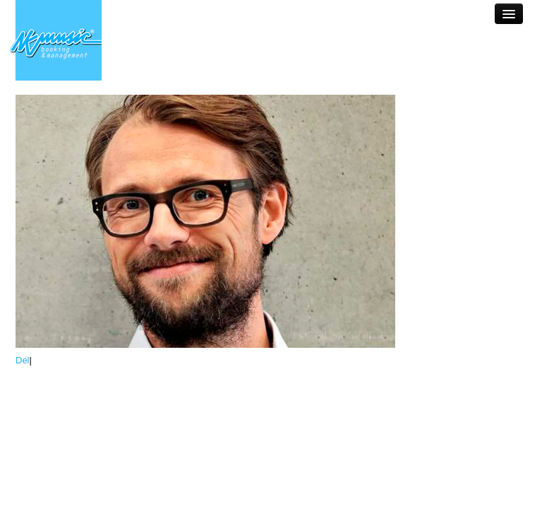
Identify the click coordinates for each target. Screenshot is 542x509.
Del (23, 360)
